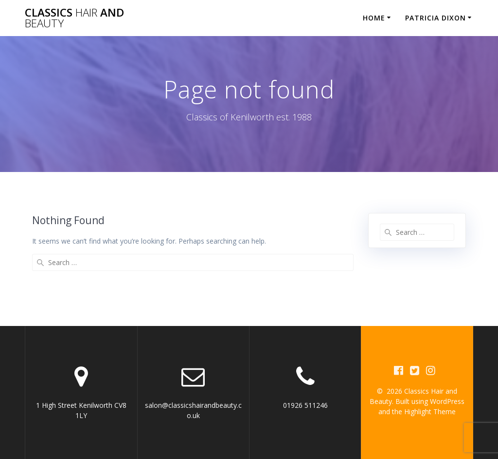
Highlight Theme (430, 411)
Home (374, 17)
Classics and (74, 18)
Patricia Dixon (435, 17)
